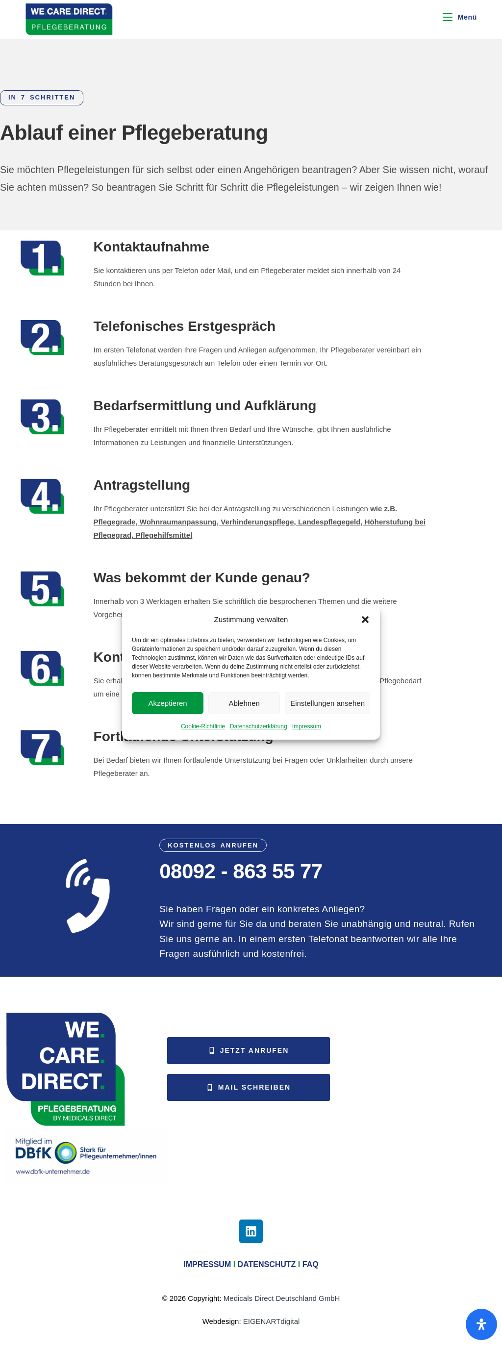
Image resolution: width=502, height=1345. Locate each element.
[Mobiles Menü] (460, 17)
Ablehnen (243, 703)
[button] (365, 619)
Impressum (306, 726)
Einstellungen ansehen (327, 703)
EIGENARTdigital (271, 1321)
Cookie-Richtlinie (203, 726)
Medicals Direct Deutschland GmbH (282, 1298)
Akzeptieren (167, 703)
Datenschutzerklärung (258, 726)
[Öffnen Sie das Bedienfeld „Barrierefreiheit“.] (481, 1324)
